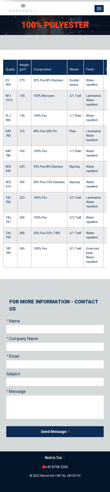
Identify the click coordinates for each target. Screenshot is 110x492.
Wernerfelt (23, 8)
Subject (13, 373)
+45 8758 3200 (56, 467)
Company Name (23, 338)
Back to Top (55, 457)
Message (17, 391)
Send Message (53, 431)
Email (14, 356)
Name (14, 321)
